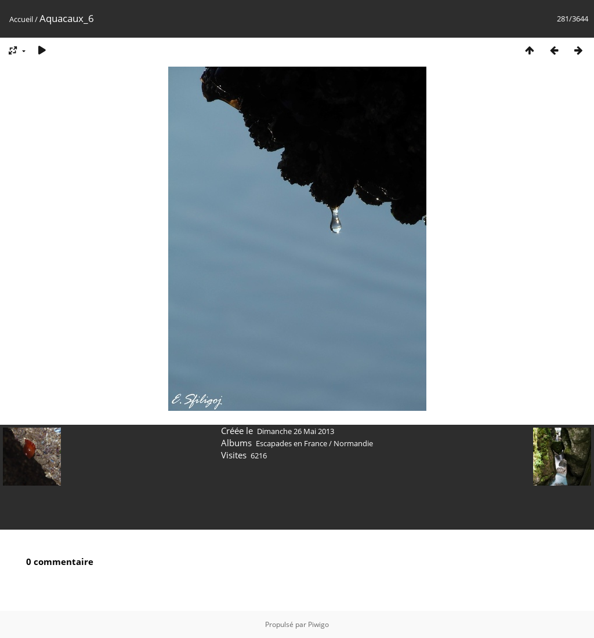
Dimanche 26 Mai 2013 (295, 431)
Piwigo (318, 624)
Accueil (21, 19)
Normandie (353, 443)
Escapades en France (291, 443)
